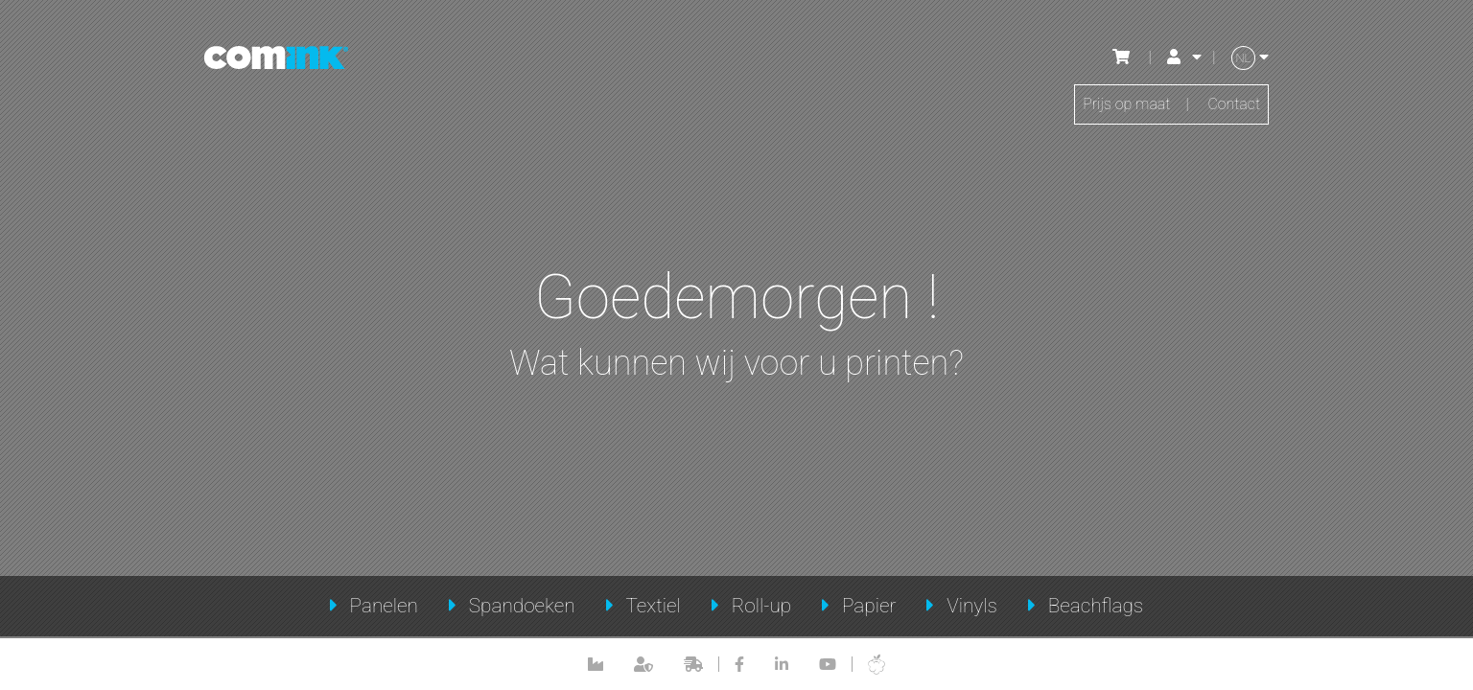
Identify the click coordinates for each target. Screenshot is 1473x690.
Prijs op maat (1126, 104)
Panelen (384, 605)
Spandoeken (522, 605)
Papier (869, 605)
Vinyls (972, 605)
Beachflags (1096, 605)
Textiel (652, 605)
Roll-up (762, 605)
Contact (1233, 104)
